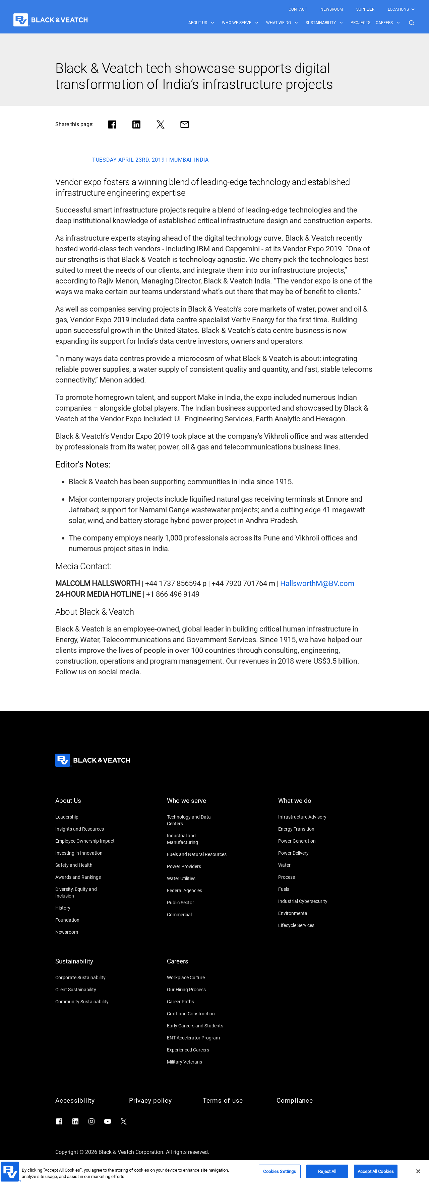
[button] (412, 22)
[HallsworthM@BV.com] (317, 583)
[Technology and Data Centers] (197, 820)
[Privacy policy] (159, 1100)
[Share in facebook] (112, 124)
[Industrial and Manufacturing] (197, 839)
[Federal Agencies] (197, 890)
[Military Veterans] (197, 1062)
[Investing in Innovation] (85, 853)
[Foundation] (85, 920)
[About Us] (85, 805)
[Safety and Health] (85, 865)
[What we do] (308, 805)
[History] (85, 908)
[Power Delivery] (308, 853)
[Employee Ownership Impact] (85, 841)
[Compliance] (307, 1100)
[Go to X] (124, 1121)
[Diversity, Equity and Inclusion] (85, 892)
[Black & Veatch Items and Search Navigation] (302, 23)
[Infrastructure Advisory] (308, 817)
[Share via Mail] (184, 124)
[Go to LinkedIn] (75, 1121)
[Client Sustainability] (85, 989)
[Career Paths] (197, 1001)
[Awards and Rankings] (85, 877)
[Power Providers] (197, 866)
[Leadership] (85, 817)
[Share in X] (160, 124)
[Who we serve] (197, 805)
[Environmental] (308, 913)
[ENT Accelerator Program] (197, 1037)
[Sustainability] (85, 965)
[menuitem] (298, 9)
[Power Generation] (308, 841)
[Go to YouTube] (108, 1121)
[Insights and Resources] (85, 829)
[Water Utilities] (197, 878)
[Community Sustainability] (85, 1001)
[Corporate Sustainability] (85, 977)
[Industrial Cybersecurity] (308, 901)
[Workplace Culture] (197, 977)
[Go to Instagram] (91, 1121)
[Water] (308, 865)
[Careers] (197, 965)
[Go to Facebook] (59, 1121)
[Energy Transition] (308, 829)
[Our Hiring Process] (197, 989)
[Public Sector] (197, 902)
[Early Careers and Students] (197, 1025)
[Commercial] (197, 914)
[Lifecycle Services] (308, 925)
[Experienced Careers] (197, 1049)
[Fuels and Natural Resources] (197, 854)
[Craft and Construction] (197, 1013)
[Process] (308, 877)
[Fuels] (308, 889)
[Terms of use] (233, 1100)
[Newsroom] (85, 932)
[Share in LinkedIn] (136, 124)
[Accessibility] (85, 1100)
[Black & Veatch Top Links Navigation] (352, 9)
